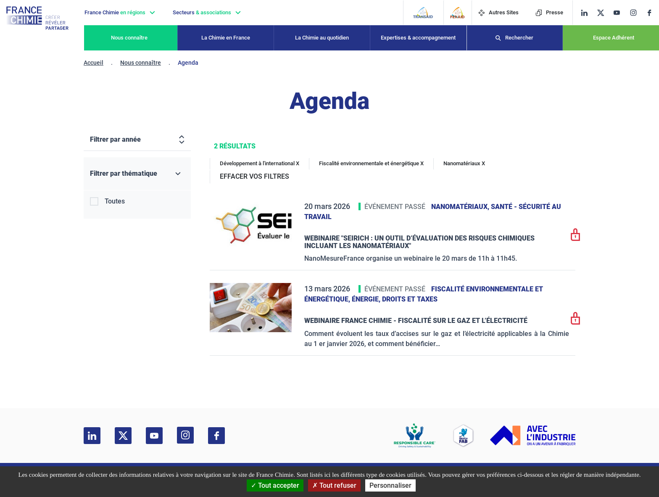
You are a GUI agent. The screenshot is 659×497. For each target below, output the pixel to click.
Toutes (115, 201)
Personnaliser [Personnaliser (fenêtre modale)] (390, 485)
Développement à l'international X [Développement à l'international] (259, 163)
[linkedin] (584, 13)
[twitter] (603, 13)
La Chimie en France (225, 37)
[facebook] (652, 13)
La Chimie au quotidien (322, 37)
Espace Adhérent (613, 37)
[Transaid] (423, 13)
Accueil (93, 62)
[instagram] (635, 13)
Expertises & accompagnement (418, 37)
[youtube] (620, 13)
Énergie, (367, 299)
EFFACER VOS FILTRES (254, 176)
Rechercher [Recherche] (519, 37)
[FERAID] (457, 13)
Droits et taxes (410, 299)
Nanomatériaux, (461, 207)
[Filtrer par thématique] (137, 173)
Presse (549, 12)
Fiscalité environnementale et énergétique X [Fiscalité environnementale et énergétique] (371, 163)
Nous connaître (129, 37)
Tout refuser (334, 485)
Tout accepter (275, 485)
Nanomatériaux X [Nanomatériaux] (464, 163)
